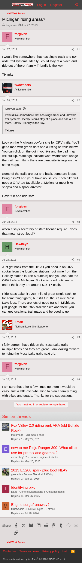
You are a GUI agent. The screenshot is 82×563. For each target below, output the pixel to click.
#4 (78, 259)
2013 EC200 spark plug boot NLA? (39, 470)
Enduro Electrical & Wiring (38, 474)
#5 (78, 337)
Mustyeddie (17, 509)
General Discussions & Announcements (42, 491)
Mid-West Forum (34, 434)
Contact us (9, 551)
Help (65, 551)
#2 (78, 100)
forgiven (11, 25)
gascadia (16, 474)
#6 (78, 379)
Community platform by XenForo (35, 559)
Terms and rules (29, 551)
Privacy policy (50, 551)
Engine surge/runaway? (30, 505)
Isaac (14, 491)
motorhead (17, 434)
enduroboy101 (19, 457)
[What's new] (68, 5)
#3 (78, 221)
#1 (78, 49)
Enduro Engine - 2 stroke (44, 457)
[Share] (73, 49)
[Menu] (6, 5)
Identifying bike (23, 487)
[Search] (77, 5)
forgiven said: (13, 108)
